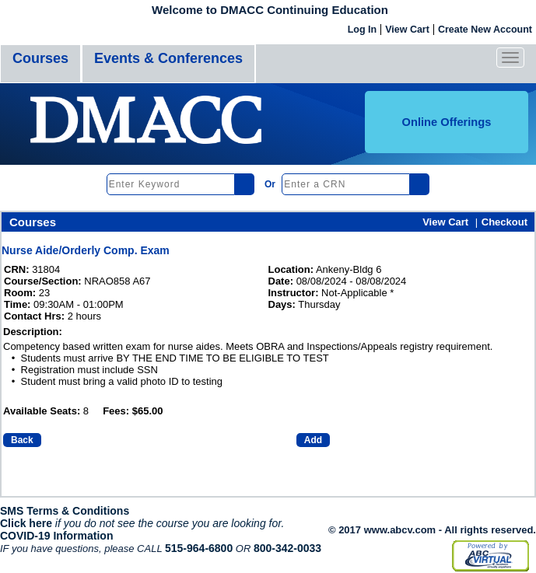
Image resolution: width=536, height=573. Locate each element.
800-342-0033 (287, 548)
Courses (40, 58)
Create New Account (485, 29)
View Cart (407, 29)
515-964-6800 (199, 548)
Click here (26, 523)
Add (313, 440)
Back (22, 440)
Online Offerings (447, 122)
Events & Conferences (168, 58)
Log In (362, 29)
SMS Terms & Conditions (64, 511)
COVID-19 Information (56, 535)
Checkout (504, 222)
